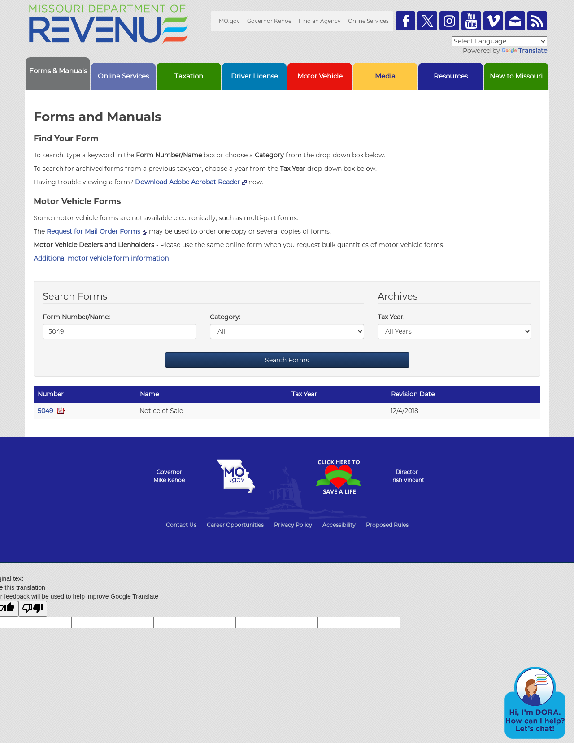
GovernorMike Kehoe (169, 476)
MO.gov (229, 20)
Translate (524, 51)
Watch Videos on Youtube (471, 20)
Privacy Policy (293, 524)
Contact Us (181, 524)
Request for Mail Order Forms (97, 231)
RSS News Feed (537, 20)
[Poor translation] (32, 609)
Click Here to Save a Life (338, 476)
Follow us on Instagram (449, 20)
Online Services (368, 20)
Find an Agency (320, 20)
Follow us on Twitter (427, 20)
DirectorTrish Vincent (406, 476)
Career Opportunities (235, 524)
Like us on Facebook (405, 20)
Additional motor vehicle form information (101, 258)
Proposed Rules (387, 524)
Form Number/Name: (76, 317)
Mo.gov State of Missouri (236, 476)
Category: (225, 317)
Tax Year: (391, 317)
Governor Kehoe (269, 20)
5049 (51, 411)
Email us (515, 20)
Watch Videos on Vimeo (493, 20)
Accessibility (339, 524)
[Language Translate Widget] (499, 41)
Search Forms (287, 360)
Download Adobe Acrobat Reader (191, 182)
